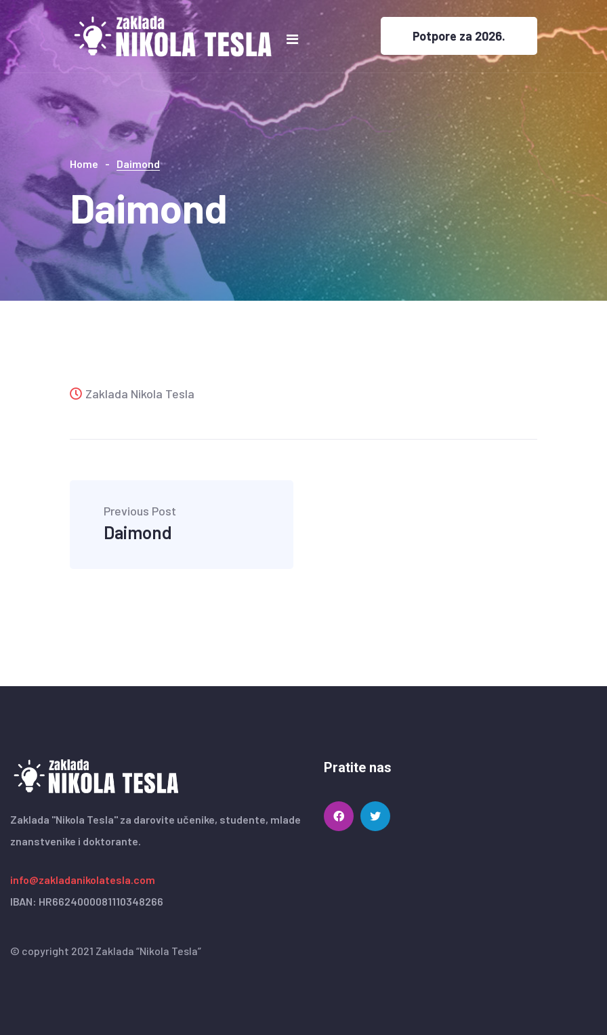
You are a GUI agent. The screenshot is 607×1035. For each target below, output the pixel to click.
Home (84, 163)
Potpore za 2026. (459, 35)
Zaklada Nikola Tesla (132, 393)
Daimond (140, 524)
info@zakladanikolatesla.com (82, 879)
